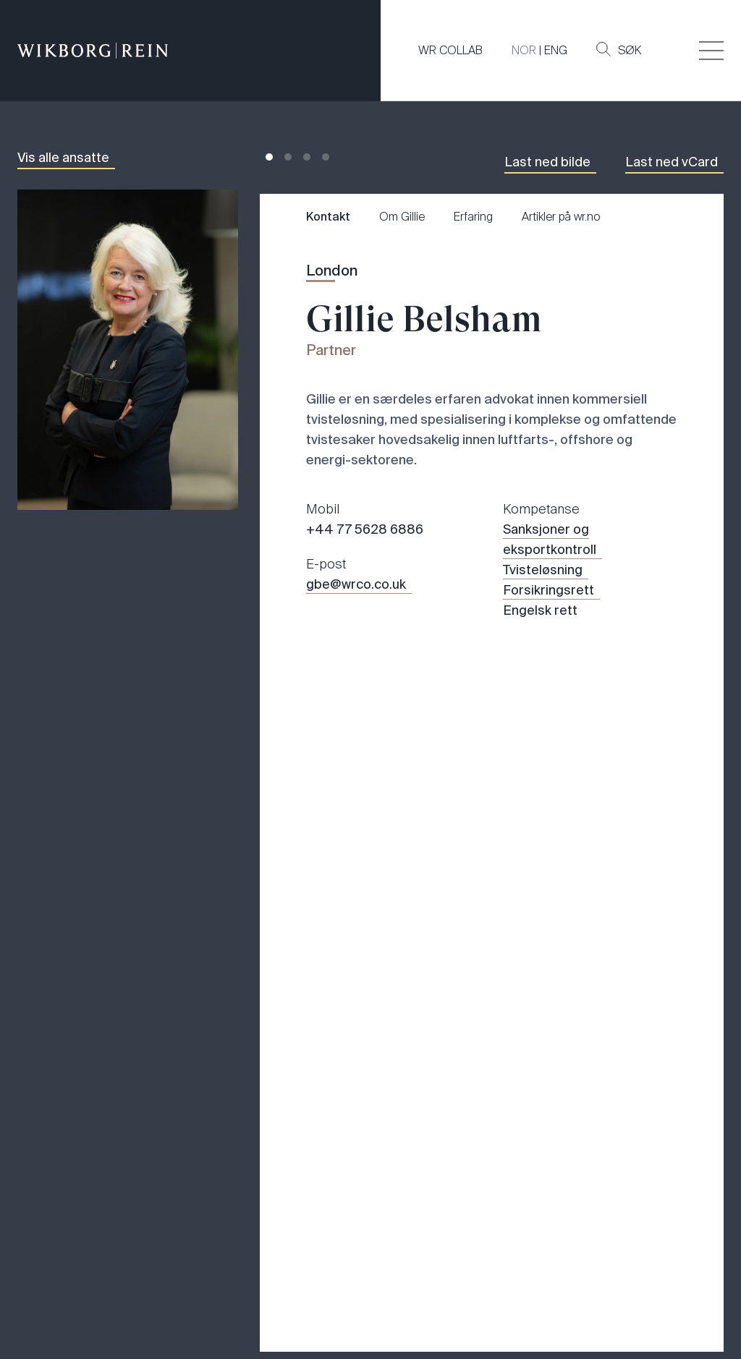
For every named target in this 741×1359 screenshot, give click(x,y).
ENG (555, 50)
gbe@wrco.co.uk (356, 584)
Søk (618, 50)
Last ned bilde (547, 162)
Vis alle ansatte (63, 157)
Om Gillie (402, 216)
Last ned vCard (671, 162)
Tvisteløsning (543, 570)
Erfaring (473, 216)
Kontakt (328, 216)
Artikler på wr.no (561, 216)
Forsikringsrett (548, 590)
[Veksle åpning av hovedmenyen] (711, 50)
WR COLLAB (450, 50)
